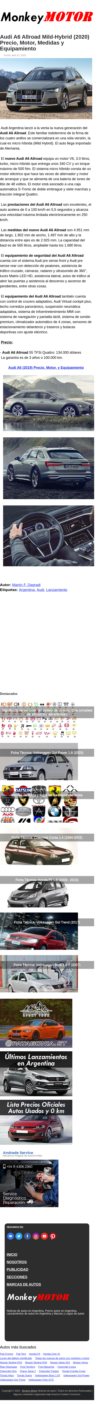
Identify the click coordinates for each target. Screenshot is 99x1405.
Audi (40, 590)
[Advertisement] (47, 660)
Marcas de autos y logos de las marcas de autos (47, 795)
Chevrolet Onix (8, 1371)
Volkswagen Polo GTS (41, 1379)
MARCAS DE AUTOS (24, 1284)
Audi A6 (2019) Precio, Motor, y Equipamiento (46, 368)
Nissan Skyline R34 (36, 1362)
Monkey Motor (29, 1390)
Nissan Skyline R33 (11, 1362)
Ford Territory (27, 1366)
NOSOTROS (17, 1262)
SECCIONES (17, 1277)
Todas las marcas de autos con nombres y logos (62, 1358)
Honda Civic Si (51, 1353)
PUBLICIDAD (17, 1270)
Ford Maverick (46, 1366)
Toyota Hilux (7, 1375)
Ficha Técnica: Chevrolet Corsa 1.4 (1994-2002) (47, 837)
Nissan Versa (80, 1362)
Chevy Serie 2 (28, 1371)
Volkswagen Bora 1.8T (47, 1375)
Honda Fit (34, 1353)
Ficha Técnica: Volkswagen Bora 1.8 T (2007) (47, 965)
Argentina (27, 590)
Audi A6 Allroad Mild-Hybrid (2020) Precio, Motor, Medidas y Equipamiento (44, 43)
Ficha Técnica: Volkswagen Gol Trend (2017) (47, 922)
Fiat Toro (21, 1353)
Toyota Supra (24, 1375)
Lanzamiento (56, 590)
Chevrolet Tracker (49, 1371)
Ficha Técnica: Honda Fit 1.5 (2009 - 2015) (47, 880)
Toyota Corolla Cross (74, 1371)
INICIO (12, 1255)
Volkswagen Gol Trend (12, 1379)
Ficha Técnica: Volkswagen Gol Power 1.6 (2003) (47, 753)
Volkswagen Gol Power (76, 1375)
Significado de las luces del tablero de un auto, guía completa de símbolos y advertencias (47, 712)
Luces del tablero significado (16, 1358)
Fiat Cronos (6, 1353)
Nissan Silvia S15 (60, 1362)
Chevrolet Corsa (66, 1366)
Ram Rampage (8, 1366)
